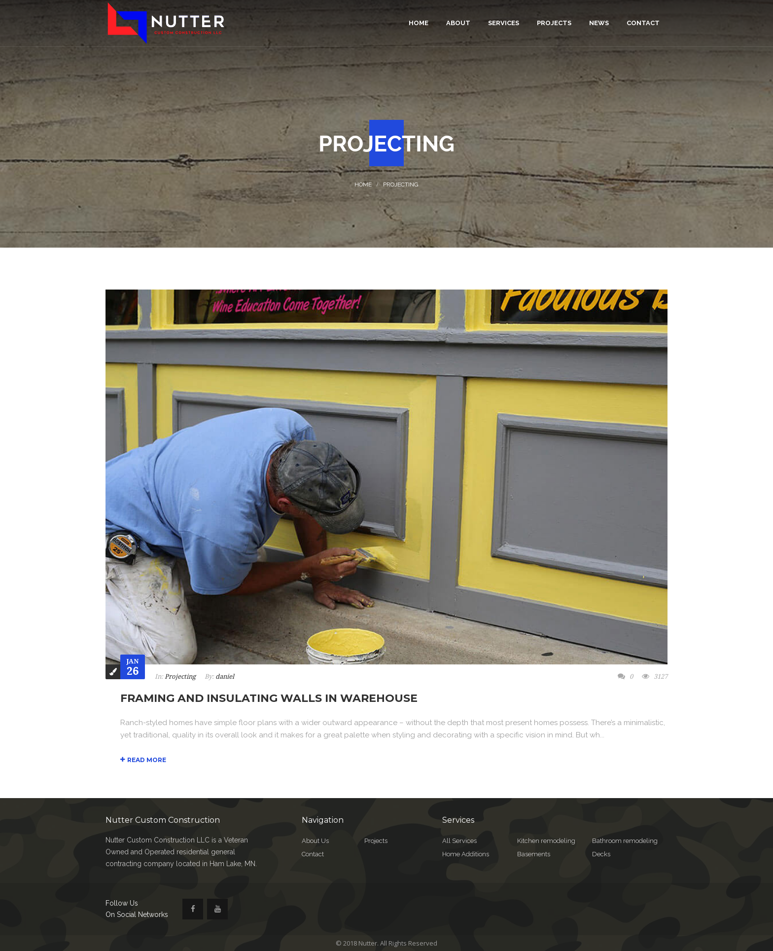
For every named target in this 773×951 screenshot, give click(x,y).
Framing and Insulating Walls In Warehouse (269, 698)
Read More (143, 760)
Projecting (401, 184)
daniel (224, 676)
